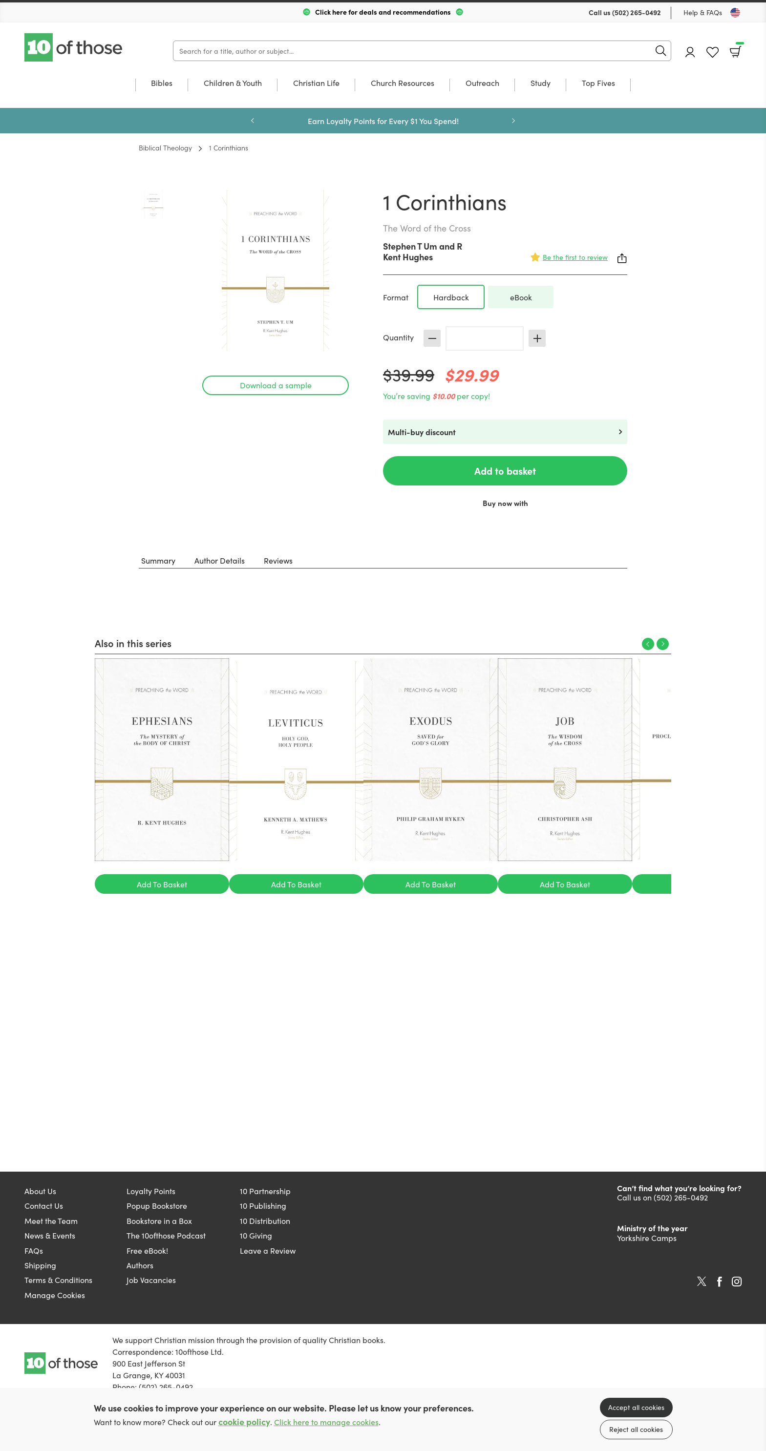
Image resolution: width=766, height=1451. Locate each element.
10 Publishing (263, 1205)
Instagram (737, 1281)
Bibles (161, 83)
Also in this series (133, 643)
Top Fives (598, 83)
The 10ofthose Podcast (166, 1235)
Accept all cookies (636, 1407)
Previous (252, 120)
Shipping (40, 1265)
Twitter (701, 1281)
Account (690, 52)
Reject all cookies (636, 1429)
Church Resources (402, 83)
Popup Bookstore (157, 1205)
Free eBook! (147, 1250)
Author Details (219, 560)
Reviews (278, 560)
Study (541, 83)
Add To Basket (162, 884)
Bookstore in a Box (159, 1220)
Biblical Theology (165, 147)
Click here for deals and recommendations (383, 12)
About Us (40, 1190)
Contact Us (43, 1205)
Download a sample (276, 384)
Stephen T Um (410, 246)
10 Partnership (265, 1190)
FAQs (33, 1250)
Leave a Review (268, 1250)
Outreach (482, 83)
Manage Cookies (54, 1294)
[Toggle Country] (735, 12)
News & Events (49, 1235)
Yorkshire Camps (647, 1237)
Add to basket (505, 470)
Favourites (712, 52)
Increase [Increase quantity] (537, 338)
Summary (158, 560)
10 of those (74, 47)
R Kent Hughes (422, 251)
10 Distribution (265, 1220)
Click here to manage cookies (326, 1422)
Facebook (719, 1282)
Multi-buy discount (422, 431)
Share (622, 258)
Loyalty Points (151, 1190)
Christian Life (316, 83)
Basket (739, 48)
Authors (140, 1265)
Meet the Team (51, 1220)
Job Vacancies (151, 1279)
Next (513, 120)
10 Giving (256, 1235)
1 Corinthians (228, 147)
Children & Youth (233, 83)
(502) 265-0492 (636, 12)
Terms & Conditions (58, 1279)
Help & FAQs (702, 12)
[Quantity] (485, 338)
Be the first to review (575, 257)
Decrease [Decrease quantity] (432, 338)
